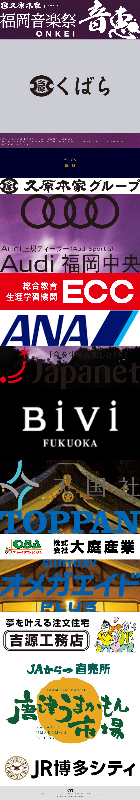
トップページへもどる (7, 146)
